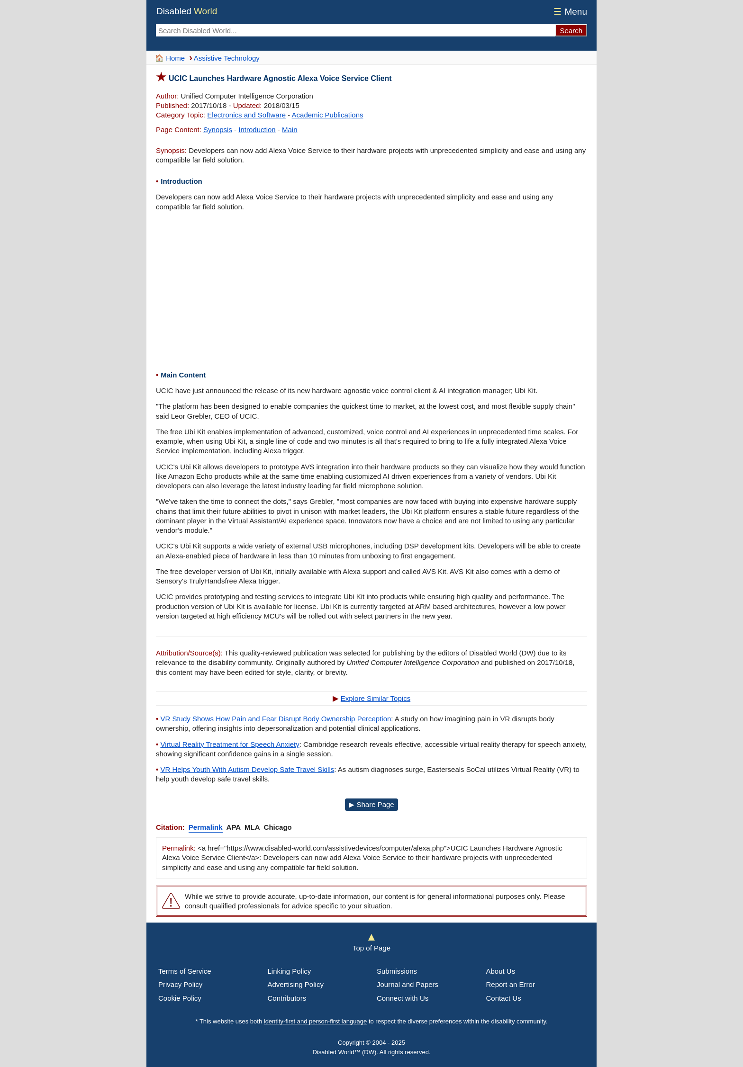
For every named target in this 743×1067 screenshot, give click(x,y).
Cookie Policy (179, 998)
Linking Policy (289, 971)
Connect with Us (402, 998)
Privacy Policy (180, 984)
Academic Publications (327, 115)
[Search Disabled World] (355, 30)
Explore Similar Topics (375, 698)
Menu (569, 11)
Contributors (287, 998)
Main (290, 130)
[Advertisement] (371, 292)
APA (234, 827)
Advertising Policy (296, 984)
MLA (252, 827)
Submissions (397, 971)
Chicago (278, 827)
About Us (501, 971)
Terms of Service (184, 971)
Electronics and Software (246, 115)
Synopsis (217, 130)
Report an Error (510, 984)
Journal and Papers (407, 984)
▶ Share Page (371, 804)
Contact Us (503, 998)
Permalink (206, 827)
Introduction (256, 130)
